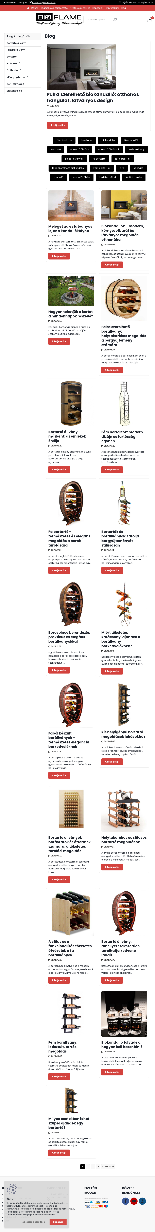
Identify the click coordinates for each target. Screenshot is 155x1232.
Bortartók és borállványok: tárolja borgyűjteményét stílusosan (120, 538)
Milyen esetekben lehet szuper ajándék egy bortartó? (68, 1123)
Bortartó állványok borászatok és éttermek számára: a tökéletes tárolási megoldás (69, 844)
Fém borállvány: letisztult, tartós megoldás (62, 1047)
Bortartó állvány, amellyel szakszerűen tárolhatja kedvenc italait (120, 948)
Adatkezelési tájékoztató (54, 8)
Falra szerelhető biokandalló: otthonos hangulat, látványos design (93, 97)
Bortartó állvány (79, 149)
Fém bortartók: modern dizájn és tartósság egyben (122, 436)
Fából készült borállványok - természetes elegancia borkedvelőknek (68, 740)
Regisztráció (147, 2)
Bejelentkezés (129, 2)
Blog (123, 8)
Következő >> (108, 1166)
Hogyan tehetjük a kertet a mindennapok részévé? (70, 314)
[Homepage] (28, 8)
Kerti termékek (15, 84)
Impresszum (112, 8)
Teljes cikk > (57, 125)
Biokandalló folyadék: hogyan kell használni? (121, 1044)
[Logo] (26, 19)
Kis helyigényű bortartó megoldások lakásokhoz (123, 734)
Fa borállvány (136, 149)
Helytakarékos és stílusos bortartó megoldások (124, 839)
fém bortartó (64, 140)
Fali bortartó (14, 70)
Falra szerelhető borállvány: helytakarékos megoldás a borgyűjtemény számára (123, 336)
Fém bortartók (101, 168)
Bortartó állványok (108, 149)
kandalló (138, 168)
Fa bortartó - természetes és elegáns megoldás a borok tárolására (69, 538)
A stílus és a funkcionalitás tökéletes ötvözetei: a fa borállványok (70, 948)
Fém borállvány (16, 49)
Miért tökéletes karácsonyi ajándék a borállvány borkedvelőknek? (120, 639)
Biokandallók (131, 140)
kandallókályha (81, 177)
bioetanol (86, 140)
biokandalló (108, 140)
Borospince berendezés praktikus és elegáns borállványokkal (69, 637)
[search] (99, 20)
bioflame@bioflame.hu (43, 2)
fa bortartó (99, 158)
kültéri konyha (134, 177)
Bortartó (56, 149)
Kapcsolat (97, 8)
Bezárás (58, 1222)
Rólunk (34, 8)
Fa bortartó (13, 63)
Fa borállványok (74, 158)
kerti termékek (107, 177)
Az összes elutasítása (33, 1222)
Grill (122, 168)
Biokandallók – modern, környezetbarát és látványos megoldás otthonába (122, 233)
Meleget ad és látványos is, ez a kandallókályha (70, 228)
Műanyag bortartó (17, 77)
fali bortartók (122, 158)
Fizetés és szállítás (80, 8)
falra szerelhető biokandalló (68, 168)
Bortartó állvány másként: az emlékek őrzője (67, 436)
